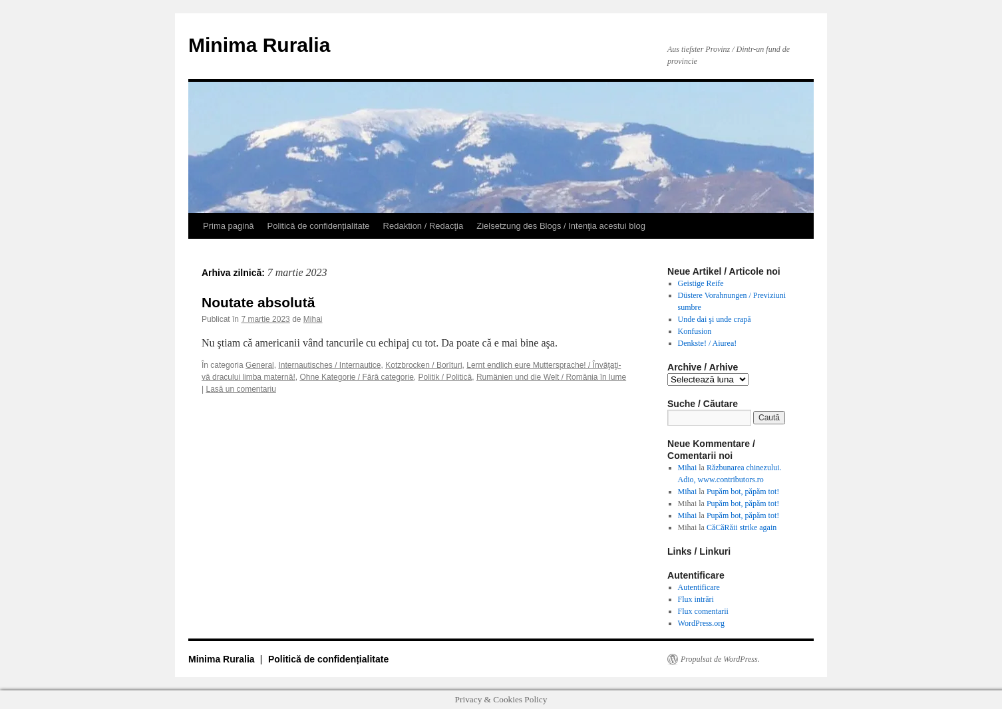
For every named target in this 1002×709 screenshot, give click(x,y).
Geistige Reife (701, 283)
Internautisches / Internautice (329, 365)
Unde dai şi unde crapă (714, 319)
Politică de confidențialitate (318, 226)
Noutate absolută (258, 302)
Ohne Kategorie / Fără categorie (356, 377)
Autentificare (699, 587)
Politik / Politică (445, 377)
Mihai (313, 319)
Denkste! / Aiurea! (707, 343)
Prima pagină (228, 226)
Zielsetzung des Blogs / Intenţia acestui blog (560, 226)
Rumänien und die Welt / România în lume (551, 377)
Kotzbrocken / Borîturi (423, 365)
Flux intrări (696, 599)
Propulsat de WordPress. (720, 659)
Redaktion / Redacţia (423, 226)
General (260, 365)
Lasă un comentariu (240, 389)
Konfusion (695, 331)
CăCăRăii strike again (741, 527)
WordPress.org (701, 623)
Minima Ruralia (259, 45)
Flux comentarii (703, 611)
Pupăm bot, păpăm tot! (743, 491)
